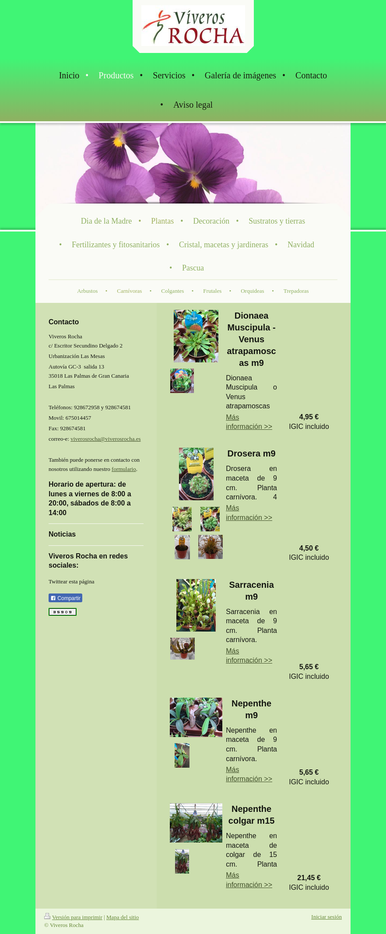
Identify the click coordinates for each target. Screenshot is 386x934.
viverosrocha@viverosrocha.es (105, 438)
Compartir (65, 598)
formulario (124, 469)
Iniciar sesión (326, 916)
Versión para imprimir (73, 917)
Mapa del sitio (122, 917)
